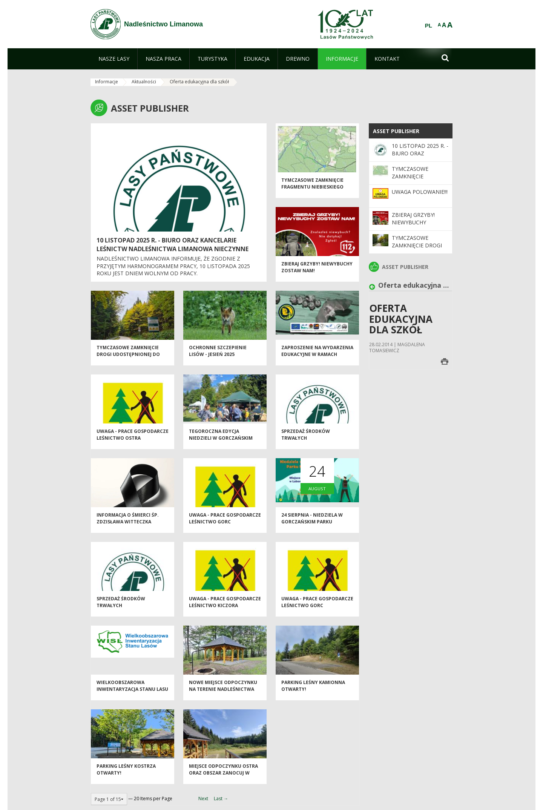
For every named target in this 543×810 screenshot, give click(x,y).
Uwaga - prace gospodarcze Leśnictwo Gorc (225, 523)
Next (203, 798)
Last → (221, 798)
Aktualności (144, 81)
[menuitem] (113, 58)
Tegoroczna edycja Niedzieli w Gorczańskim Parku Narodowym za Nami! (224, 443)
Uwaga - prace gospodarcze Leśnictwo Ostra (133, 439)
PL (428, 26)
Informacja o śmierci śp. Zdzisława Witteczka (128, 523)
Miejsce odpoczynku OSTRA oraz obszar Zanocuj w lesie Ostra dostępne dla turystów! (223, 781)
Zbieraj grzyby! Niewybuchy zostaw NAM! (413, 222)
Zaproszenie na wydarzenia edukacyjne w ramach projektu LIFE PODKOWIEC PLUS (317, 363)
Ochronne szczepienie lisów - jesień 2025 (218, 356)
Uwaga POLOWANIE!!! (420, 191)
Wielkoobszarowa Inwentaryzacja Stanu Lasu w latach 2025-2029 (132, 694)
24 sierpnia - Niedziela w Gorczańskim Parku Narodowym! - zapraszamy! (316, 527)
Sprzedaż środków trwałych (305, 439)
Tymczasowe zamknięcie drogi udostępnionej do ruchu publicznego (128, 359)
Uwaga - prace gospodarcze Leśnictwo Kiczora (225, 607)
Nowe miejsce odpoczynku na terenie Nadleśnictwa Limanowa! (223, 694)
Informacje (106, 81)
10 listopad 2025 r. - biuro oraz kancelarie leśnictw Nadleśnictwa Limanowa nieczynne (172, 244)
